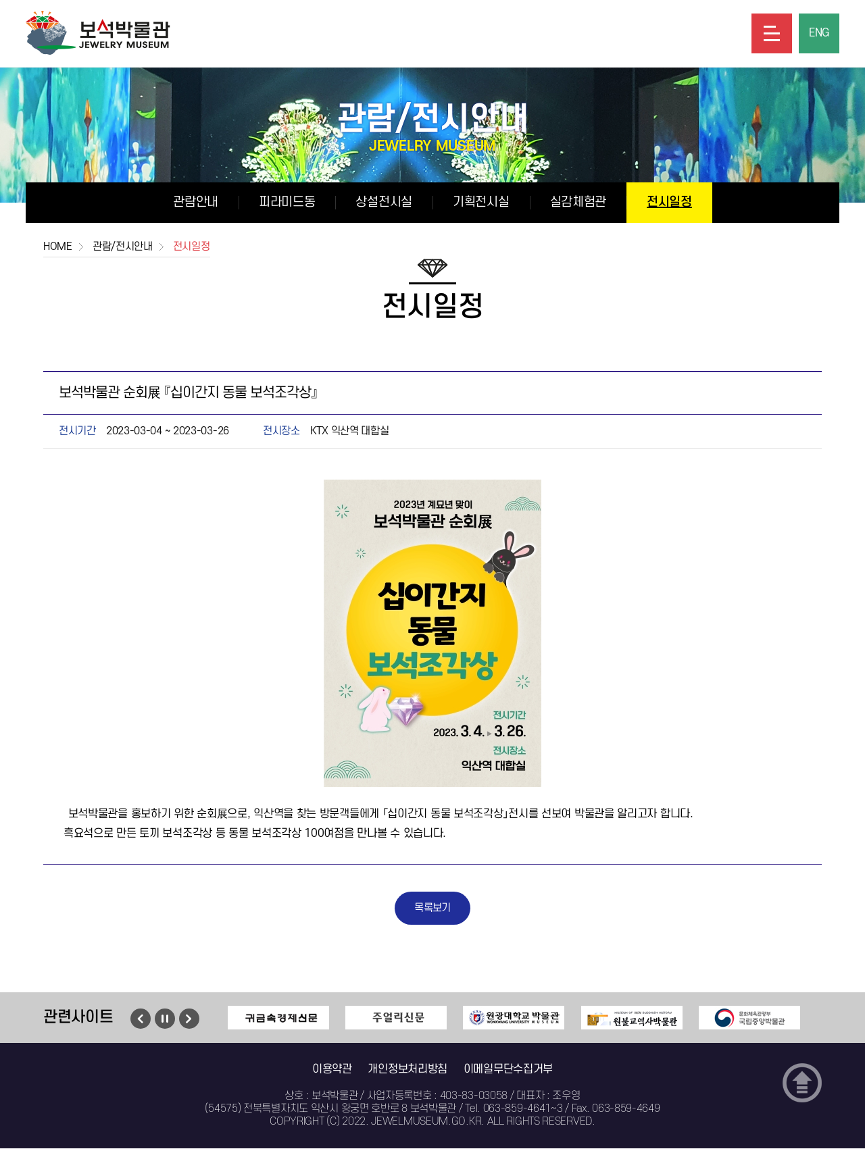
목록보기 (433, 908)
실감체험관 (578, 202)
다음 (188, 1019)
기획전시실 (481, 202)
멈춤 (164, 1019)
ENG (819, 34)
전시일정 (669, 202)
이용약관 (332, 1070)
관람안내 (195, 202)
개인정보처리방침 (407, 1070)
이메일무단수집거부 (508, 1070)
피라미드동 (287, 202)
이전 (140, 1019)
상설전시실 (383, 202)
